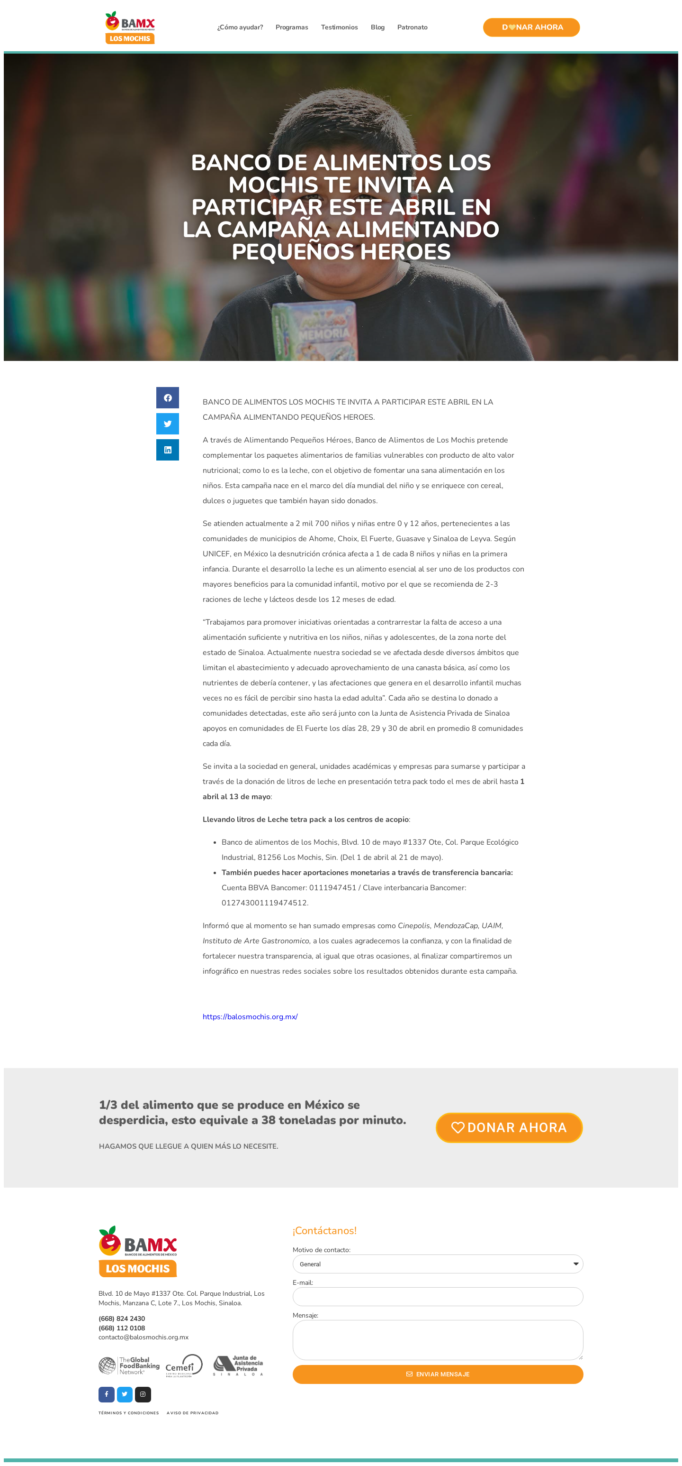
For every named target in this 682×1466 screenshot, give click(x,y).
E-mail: (303, 1282)
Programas (292, 27)
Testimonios (339, 27)
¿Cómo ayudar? (240, 27)
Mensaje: (305, 1315)
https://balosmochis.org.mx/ (250, 1017)
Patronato (412, 27)
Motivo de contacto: (321, 1249)
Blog (378, 27)
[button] (167, 397)
